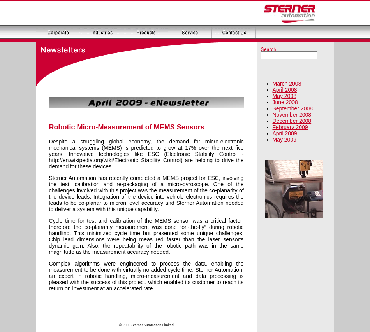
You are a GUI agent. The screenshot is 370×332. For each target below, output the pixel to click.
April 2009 (285, 133)
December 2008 (292, 121)
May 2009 (284, 139)
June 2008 (285, 102)
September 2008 (293, 108)
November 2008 (292, 115)
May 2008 (284, 96)
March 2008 (287, 83)
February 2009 (290, 127)
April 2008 (285, 90)
